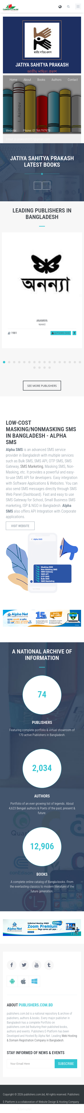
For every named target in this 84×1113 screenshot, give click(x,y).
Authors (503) (61, 333)
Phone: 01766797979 (36, 130)
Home (13, 80)
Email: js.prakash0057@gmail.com (28, 139)
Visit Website (20, 526)
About (27, 80)
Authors (57, 80)
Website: (11, 130)
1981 (12, 333)
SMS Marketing (31, 466)
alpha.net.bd (10, 1109)
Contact (73, 80)
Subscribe (66, 1064)
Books (41, 80)
